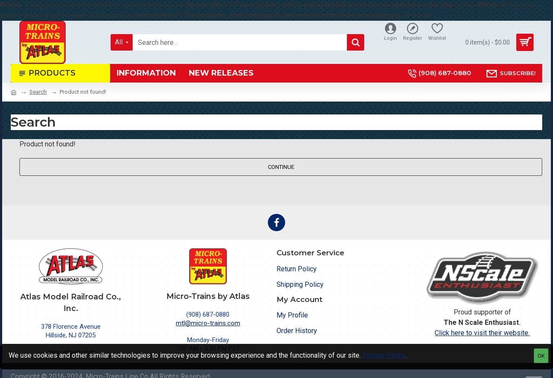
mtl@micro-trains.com (208, 323)
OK (541, 356)
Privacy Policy (384, 355)
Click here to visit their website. (482, 333)
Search (38, 92)
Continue (281, 167)
